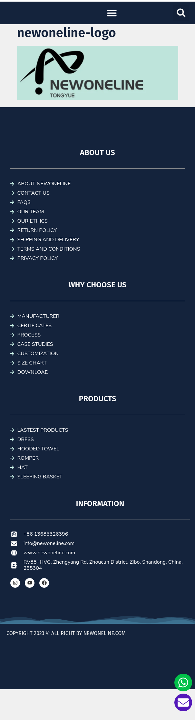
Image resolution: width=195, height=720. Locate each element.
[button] (112, 13)
